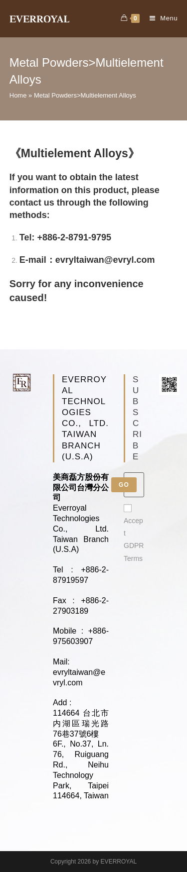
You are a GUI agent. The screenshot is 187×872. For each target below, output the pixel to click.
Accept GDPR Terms (134, 533)
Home (18, 95)
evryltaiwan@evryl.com (105, 260)
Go (124, 484)
